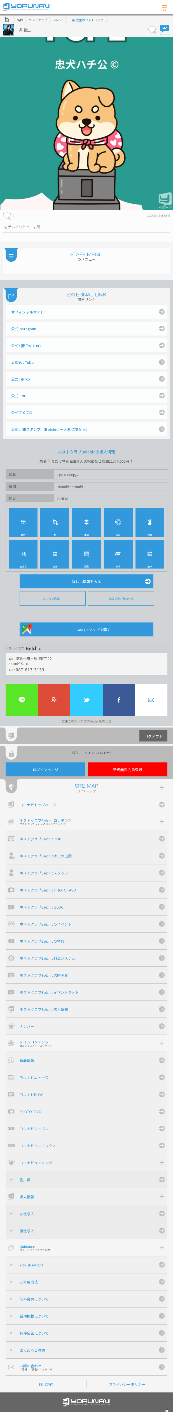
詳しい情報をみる (86, 581)
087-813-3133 (30, 669)
